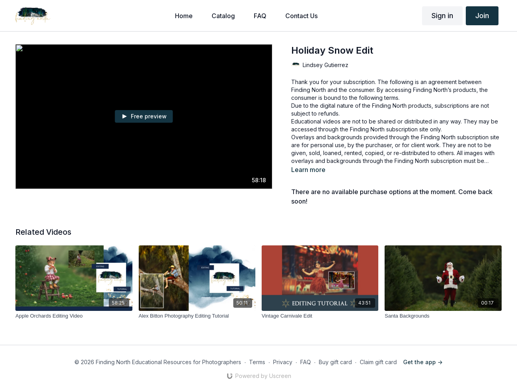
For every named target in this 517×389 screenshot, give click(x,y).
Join (482, 15)
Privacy (282, 362)
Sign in (442, 15)
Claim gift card (378, 362)
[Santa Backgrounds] (443, 316)
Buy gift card (335, 362)
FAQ (305, 362)
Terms (257, 362)
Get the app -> (423, 362)
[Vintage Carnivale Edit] (320, 316)
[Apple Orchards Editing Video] (73, 316)
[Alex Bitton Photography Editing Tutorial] (197, 316)
